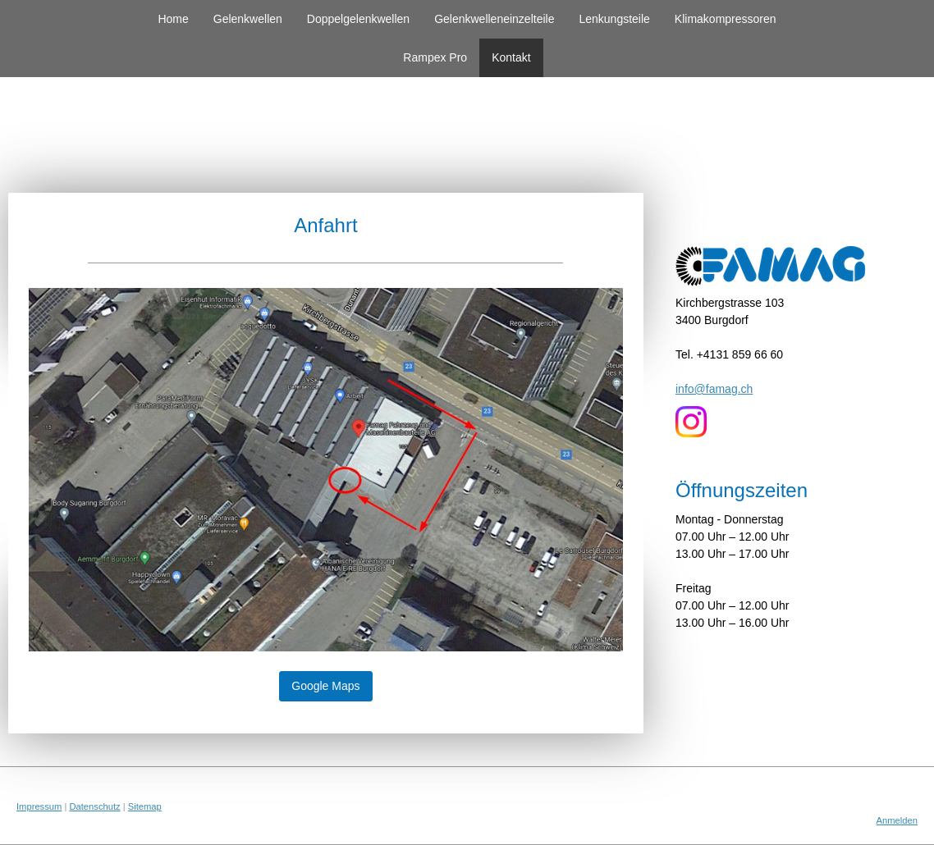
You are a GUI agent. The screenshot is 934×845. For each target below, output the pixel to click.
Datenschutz (94, 806)
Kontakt (511, 57)
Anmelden (897, 820)
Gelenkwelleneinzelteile (494, 18)
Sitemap (145, 806)
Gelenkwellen (247, 18)
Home (173, 18)
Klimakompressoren (725, 18)
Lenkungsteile (614, 18)
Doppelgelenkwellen (358, 18)
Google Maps (325, 685)
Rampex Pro (435, 57)
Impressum (39, 806)
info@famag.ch (714, 388)
